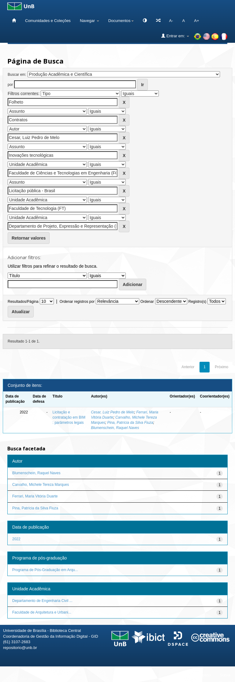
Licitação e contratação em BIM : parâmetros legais (69, 417)
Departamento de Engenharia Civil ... (42, 601)
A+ (196, 20)
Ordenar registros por (77, 301)
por (10, 84)
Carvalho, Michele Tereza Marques (40, 484)
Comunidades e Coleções (48, 20)
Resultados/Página (23, 301)
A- (171, 20)
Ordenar (147, 301)
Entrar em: (175, 35)
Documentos (121, 20)
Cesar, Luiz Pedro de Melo (112, 412)
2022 (16, 539)
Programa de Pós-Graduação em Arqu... (45, 570)
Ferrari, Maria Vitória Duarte (35, 496)
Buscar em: (17, 74)
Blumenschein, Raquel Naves (115, 428)
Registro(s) (197, 301)
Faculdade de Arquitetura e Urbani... (41, 612)
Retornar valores (29, 238)
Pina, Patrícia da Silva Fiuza (130, 422)
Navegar (89, 20)
